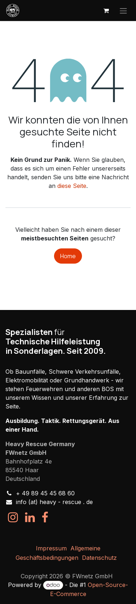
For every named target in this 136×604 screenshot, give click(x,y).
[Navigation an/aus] (123, 10)
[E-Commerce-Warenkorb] (106, 10)
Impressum (51, 548)
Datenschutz (99, 557)
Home (68, 256)
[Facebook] (45, 517)
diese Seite (71, 185)
